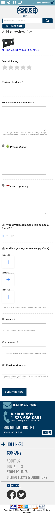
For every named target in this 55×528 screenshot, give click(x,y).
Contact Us (15, 466)
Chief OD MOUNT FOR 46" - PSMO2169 (20, 50)
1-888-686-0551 (26, 417)
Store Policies (17, 472)
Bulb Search (14, 26)
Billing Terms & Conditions (27, 477)
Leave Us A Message (25, 405)
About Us (13, 461)
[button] (5, 67)
